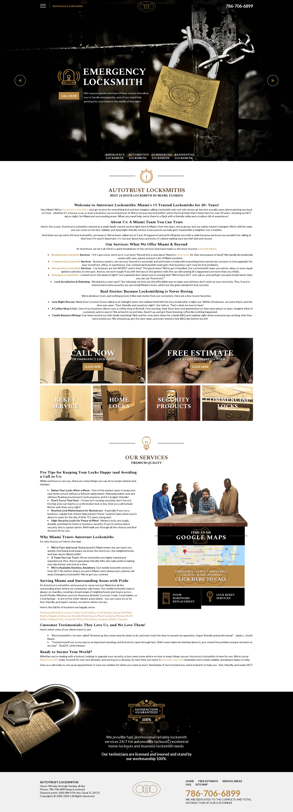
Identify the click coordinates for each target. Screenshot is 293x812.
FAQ (188, 784)
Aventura (45, 612)
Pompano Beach (107, 619)
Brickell (56, 612)
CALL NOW (69, 96)
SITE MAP (201, 784)
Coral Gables (88, 612)
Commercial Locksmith (66, 261)
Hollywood (64, 615)
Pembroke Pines (74, 619)
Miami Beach (88, 615)
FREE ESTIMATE (208, 781)
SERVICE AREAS (232, 781)
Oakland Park (55, 619)
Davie (116, 612)
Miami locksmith (49, 659)
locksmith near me (171, 659)
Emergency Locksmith (65, 274)
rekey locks (182, 254)
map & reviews (75, 789)
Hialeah (52, 615)
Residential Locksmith (65, 254)
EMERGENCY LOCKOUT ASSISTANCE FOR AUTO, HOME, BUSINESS (201, 576)
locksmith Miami (207, 248)
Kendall (76, 615)
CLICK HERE (92, 366)
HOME (190, 781)
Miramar (120, 615)
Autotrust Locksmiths (75, 209)
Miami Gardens (106, 615)
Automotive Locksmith (66, 268)
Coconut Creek (70, 612)
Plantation (91, 619)
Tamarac (123, 619)
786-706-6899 (213, 793)
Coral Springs (104, 612)
